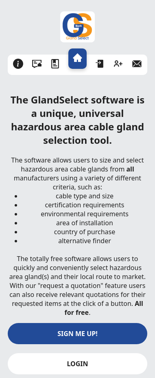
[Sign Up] (118, 65)
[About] (18, 65)
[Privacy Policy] (37, 65)
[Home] (77, 58)
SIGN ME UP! (77, 333)
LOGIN (77, 363)
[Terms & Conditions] (55, 65)
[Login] (100, 65)
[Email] (137, 65)
